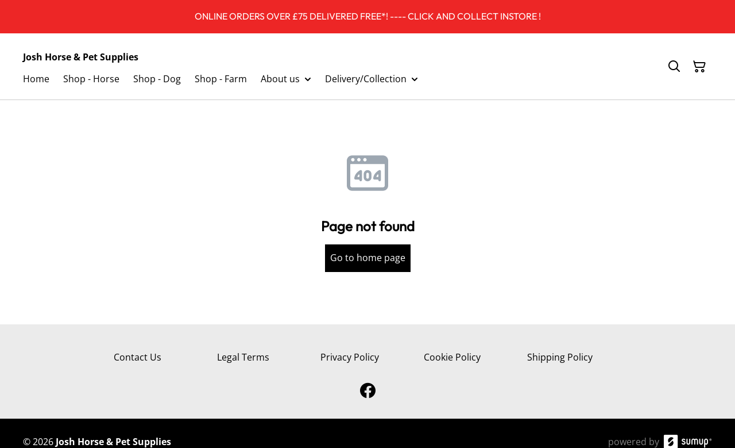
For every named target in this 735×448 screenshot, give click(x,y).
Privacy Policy (349, 357)
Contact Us (137, 357)
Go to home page (367, 257)
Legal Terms (243, 357)
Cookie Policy (452, 357)
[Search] (674, 66)
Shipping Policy (560, 357)
